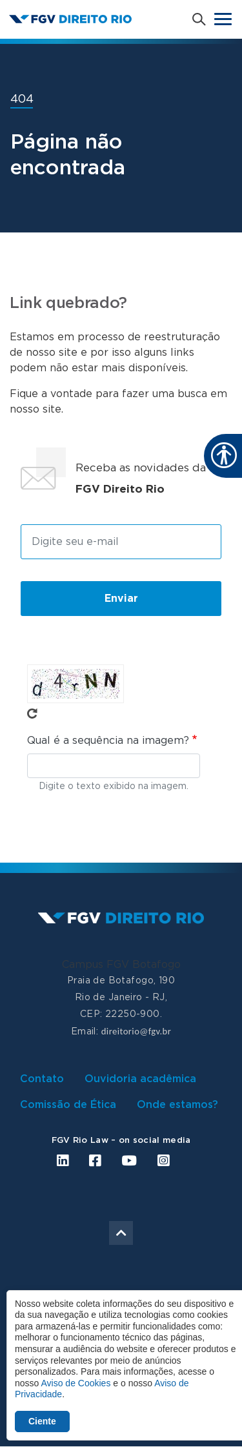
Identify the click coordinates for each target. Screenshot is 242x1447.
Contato (42, 1079)
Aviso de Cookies (75, 1383)
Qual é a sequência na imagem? (108, 740)
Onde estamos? (177, 1105)
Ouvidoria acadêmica (140, 1079)
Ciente (42, 1421)
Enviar (121, 598)
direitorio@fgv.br (136, 1031)
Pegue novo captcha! (32, 713)
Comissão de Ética (68, 1105)
